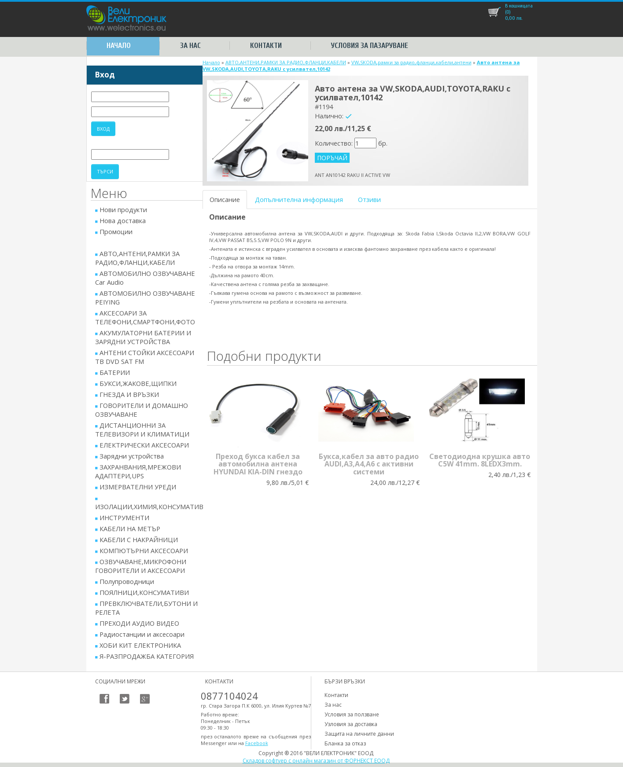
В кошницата (519, 6)
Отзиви (369, 199)
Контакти (266, 45)
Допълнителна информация (299, 199)
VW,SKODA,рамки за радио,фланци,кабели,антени (411, 62)
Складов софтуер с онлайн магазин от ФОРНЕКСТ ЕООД (316, 760)
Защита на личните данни (359, 734)
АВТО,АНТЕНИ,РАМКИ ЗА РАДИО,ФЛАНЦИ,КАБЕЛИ (285, 62)
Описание (225, 199)
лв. (513, 15)
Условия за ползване (351, 714)
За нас (190, 45)
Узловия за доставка (350, 724)
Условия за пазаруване (369, 45)
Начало (119, 45)
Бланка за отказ (345, 743)
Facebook (256, 743)
